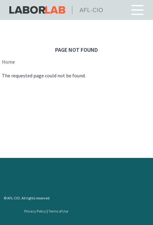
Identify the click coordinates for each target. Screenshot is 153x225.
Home (8, 62)
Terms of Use (58, 211)
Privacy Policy (35, 211)
